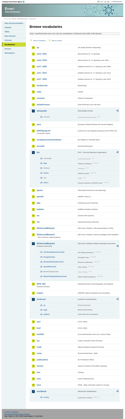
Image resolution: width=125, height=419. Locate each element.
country (46, 397)
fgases (40, 190)
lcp (38, 341)
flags (45, 163)
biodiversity (42, 86)
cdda (39, 92)
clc (44, 305)
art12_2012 (42, 54)
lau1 (39, 322)
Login (101, 1)
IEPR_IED (41, 284)
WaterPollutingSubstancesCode (55, 276)
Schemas (8, 40)
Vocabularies (9, 45)
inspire (40, 293)
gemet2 (40, 197)
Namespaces (9, 53)
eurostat (40, 146)
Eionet (14, 19)
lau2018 (40, 334)
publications (42, 360)
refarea (45, 173)
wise (39, 385)
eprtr (39, 124)
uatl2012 (46, 314)
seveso (40, 366)
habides (40, 209)
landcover (41, 299)
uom (39, 379)
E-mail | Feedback (11, 412)
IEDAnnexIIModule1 (46, 228)
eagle (45, 310)
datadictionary (43, 105)
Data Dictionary (22, 19)
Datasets (7, 27)
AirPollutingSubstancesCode (53, 252)
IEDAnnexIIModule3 (46, 235)
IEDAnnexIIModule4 (46, 243)
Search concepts (57, 40)
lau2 (39, 328)
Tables (6, 32)
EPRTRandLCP (44, 131)
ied (38, 222)
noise (39, 353)
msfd (39, 347)
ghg (38, 203)
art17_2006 (42, 66)
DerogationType (49, 257)
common (41, 98)
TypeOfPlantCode (49, 267)
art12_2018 (42, 60)
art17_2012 (42, 73)
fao (38, 152)
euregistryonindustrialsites (49, 140)
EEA (14, 1)
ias (38, 216)
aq (38, 47)
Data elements (10, 36)
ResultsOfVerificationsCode (53, 262)
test (38, 372)
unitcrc (45, 182)
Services (7, 49)
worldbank (41, 391)
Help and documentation (13, 23)
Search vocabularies (39, 40)
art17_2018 (42, 79)
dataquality (42, 111)
